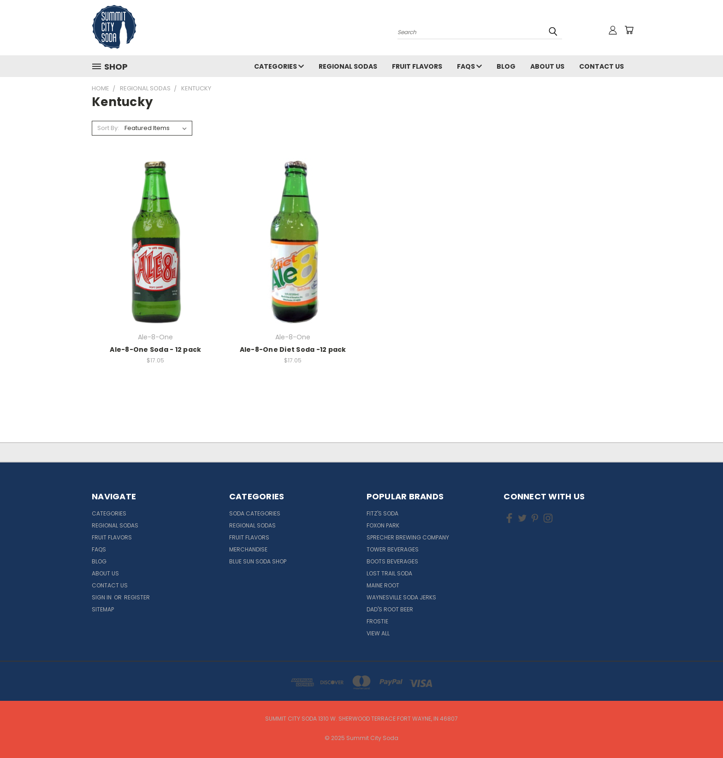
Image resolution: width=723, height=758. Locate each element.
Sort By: (108, 128)
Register (137, 597)
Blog (506, 66)
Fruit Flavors (417, 66)
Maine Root (383, 585)
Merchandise (248, 549)
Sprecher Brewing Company (408, 537)
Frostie (377, 621)
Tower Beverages (393, 549)
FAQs (469, 66)
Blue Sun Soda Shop (257, 561)
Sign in (102, 597)
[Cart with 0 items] (629, 30)
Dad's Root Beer (390, 609)
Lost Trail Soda (389, 573)
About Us (547, 66)
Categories (279, 66)
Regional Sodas (348, 66)
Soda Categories (254, 513)
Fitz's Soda (382, 513)
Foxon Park (383, 525)
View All (378, 633)
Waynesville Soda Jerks (401, 597)
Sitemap (103, 609)
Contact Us (601, 66)
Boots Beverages (392, 561)
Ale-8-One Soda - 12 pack (155, 349)
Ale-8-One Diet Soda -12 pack (293, 349)
